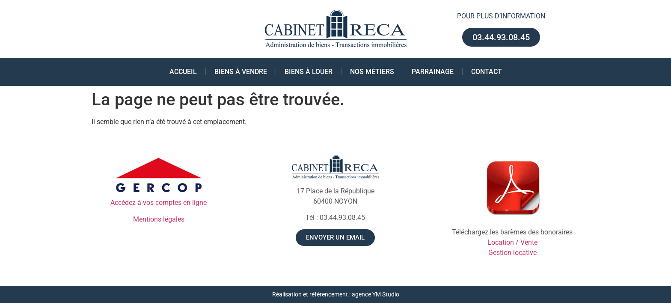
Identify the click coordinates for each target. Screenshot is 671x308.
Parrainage (433, 72)
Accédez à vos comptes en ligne (158, 202)
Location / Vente (512, 242)
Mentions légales (158, 219)
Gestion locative (512, 253)
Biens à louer (309, 72)
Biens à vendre (240, 72)
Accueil (183, 72)
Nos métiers (372, 72)
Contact (486, 72)
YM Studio (385, 294)
